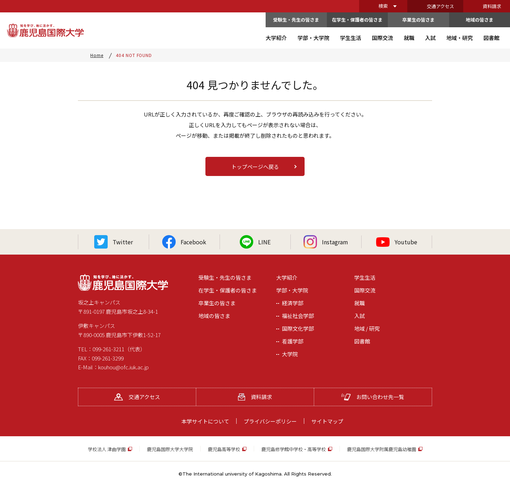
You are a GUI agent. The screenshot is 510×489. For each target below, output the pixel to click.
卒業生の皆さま (418, 19)
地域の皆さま (479, 19)
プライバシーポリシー (270, 421)
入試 (359, 315)
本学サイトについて (205, 421)
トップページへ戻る (255, 166)
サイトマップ (327, 421)
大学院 (290, 354)
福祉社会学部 (298, 315)
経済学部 (292, 303)
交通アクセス (440, 6)
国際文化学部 (298, 328)
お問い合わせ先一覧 (372, 396)
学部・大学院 (292, 290)
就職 (359, 303)
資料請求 (492, 6)
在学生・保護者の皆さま (357, 19)
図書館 (362, 341)
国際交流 (364, 290)
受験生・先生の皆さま (296, 19)
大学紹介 (287, 277)
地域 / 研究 (367, 328)
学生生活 (364, 277)
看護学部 (292, 341)
